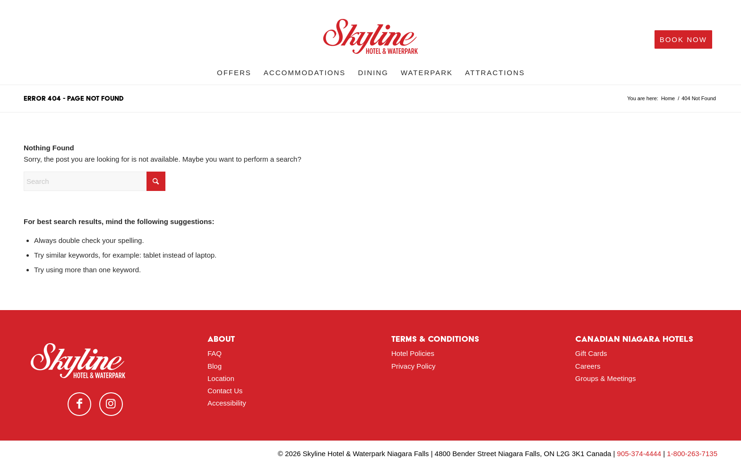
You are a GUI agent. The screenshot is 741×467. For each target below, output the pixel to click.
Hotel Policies (412, 353)
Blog (214, 366)
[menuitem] (234, 73)
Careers (587, 366)
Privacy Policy (413, 366)
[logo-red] (370, 40)
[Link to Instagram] (111, 404)
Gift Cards (591, 353)
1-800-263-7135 (692, 454)
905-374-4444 (639, 454)
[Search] (94, 181)
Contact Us (224, 391)
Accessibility (226, 403)
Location (220, 378)
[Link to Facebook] (79, 404)
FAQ (214, 353)
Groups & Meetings (605, 378)
